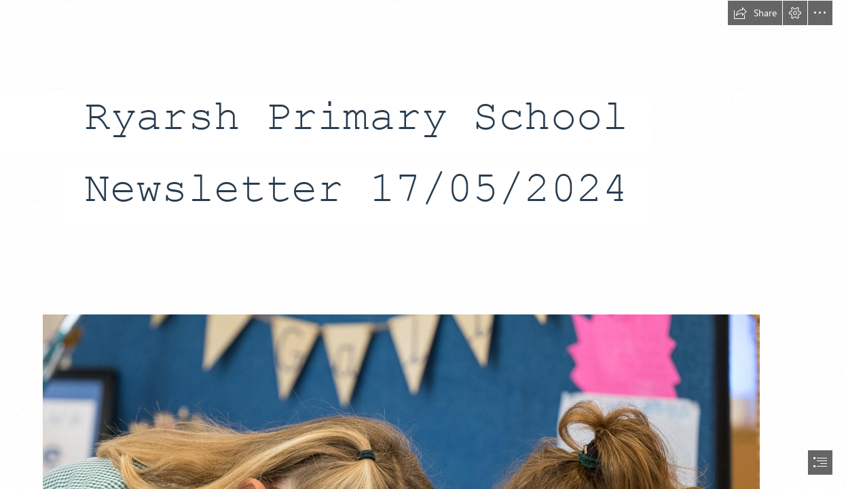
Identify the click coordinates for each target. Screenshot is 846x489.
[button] (755, 13)
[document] (423, 244)
